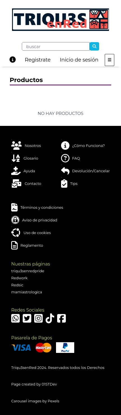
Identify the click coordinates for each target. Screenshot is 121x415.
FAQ (70, 158)
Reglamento (27, 245)
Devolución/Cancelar (85, 171)
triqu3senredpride (27, 271)
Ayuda (23, 171)
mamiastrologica (26, 292)
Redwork (19, 278)
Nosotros (26, 145)
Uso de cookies (31, 232)
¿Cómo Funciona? (83, 145)
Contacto (26, 183)
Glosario (24, 158)
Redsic (17, 285)
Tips (69, 183)
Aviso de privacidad (34, 220)
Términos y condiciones (37, 207)
